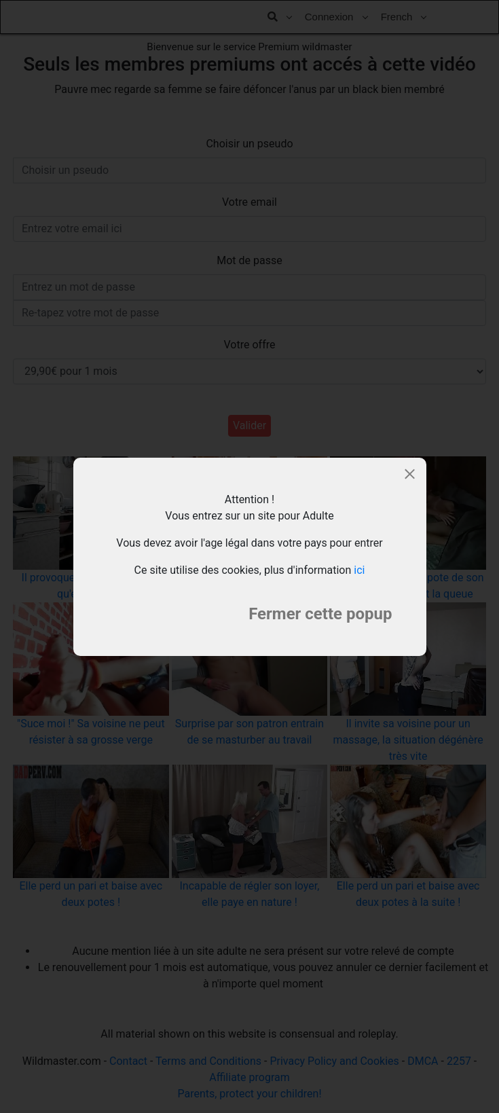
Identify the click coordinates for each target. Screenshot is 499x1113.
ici (359, 570)
